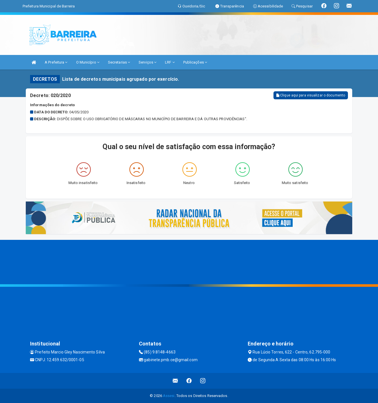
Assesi (169, 396)
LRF (170, 62)
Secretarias (119, 62)
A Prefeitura (56, 62)
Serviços (147, 62)
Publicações (195, 62)
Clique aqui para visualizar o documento (310, 95)
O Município (87, 62)
